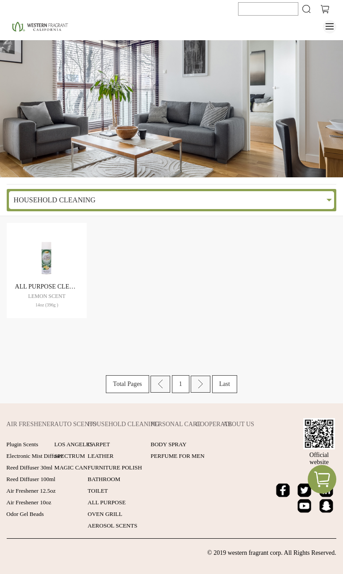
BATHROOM (104, 479)
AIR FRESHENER (30, 424)
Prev (160, 384)
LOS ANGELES (73, 444)
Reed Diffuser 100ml (30, 479)
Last (224, 384)
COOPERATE (214, 424)
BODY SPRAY (168, 444)
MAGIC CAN (71, 467)
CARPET (99, 444)
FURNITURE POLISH (115, 467)
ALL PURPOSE (106, 502)
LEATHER (100, 455)
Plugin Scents (22, 444)
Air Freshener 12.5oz (30, 490)
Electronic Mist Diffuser (34, 455)
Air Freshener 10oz (28, 502)
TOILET (98, 490)
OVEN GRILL (105, 514)
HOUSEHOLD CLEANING (54, 200)
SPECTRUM (69, 455)
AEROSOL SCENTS (112, 525)
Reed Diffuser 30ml (29, 467)
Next (200, 384)
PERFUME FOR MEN (178, 455)
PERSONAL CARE (176, 424)
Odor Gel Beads (25, 514)
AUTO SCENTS (75, 424)
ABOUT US (238, 424)
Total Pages (127, 384)
